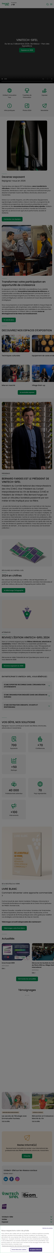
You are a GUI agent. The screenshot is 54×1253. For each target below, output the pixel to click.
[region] (27, 1239)
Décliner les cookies (47, 1228)
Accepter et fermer (35, 1249)
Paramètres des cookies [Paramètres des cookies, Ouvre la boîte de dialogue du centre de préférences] (19, 1249)
